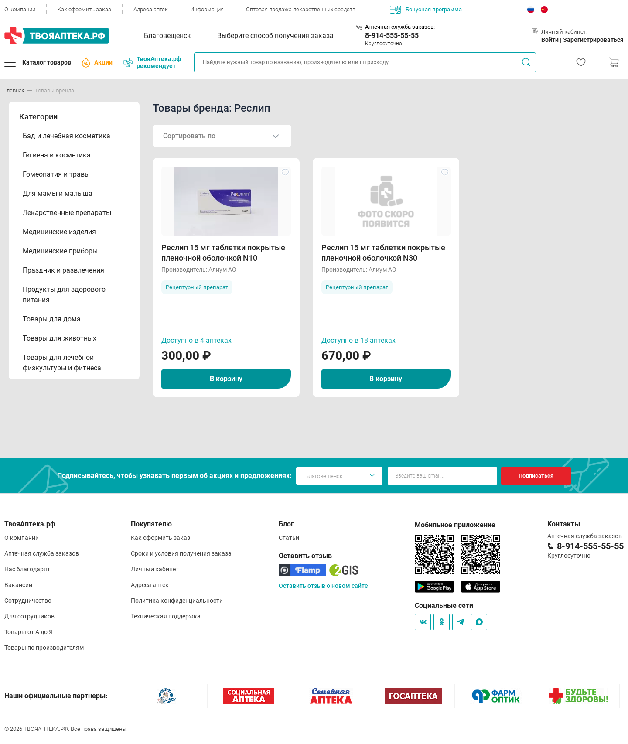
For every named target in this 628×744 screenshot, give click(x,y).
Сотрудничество (27, 600)
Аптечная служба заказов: (400, 27)
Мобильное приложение (455, 525)
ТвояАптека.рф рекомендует (152, 62)
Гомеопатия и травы (56, 174)
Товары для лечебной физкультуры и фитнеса (62, 362)
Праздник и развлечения (63, 270)
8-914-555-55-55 (392, 35)
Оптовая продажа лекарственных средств (300, 9)
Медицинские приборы (60, 251)
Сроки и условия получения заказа (181, 553)
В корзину (226, 379)
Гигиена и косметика (57, 155)
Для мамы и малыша (57, 193)
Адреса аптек (150, 9)
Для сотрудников (29, 616)
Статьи (289, 537)
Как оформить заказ (84, 9)
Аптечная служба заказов (41, 553)
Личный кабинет (155, 569)
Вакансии (18, 584)
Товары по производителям (44, 647)
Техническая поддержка (166, 616)
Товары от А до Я (28, 631)
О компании (19, 9)
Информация (207, 9)
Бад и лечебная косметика (66, 136)
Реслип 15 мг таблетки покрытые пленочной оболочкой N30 (383, 253)
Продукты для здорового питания (64, 294)
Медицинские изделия (59, 232)
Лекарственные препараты (67, 212)
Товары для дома (52, 319)
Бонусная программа (426, 10)
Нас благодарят (27, 569)
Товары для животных (59, 338)
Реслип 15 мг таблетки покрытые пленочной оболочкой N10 (223, 253)
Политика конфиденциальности (177, 600)
